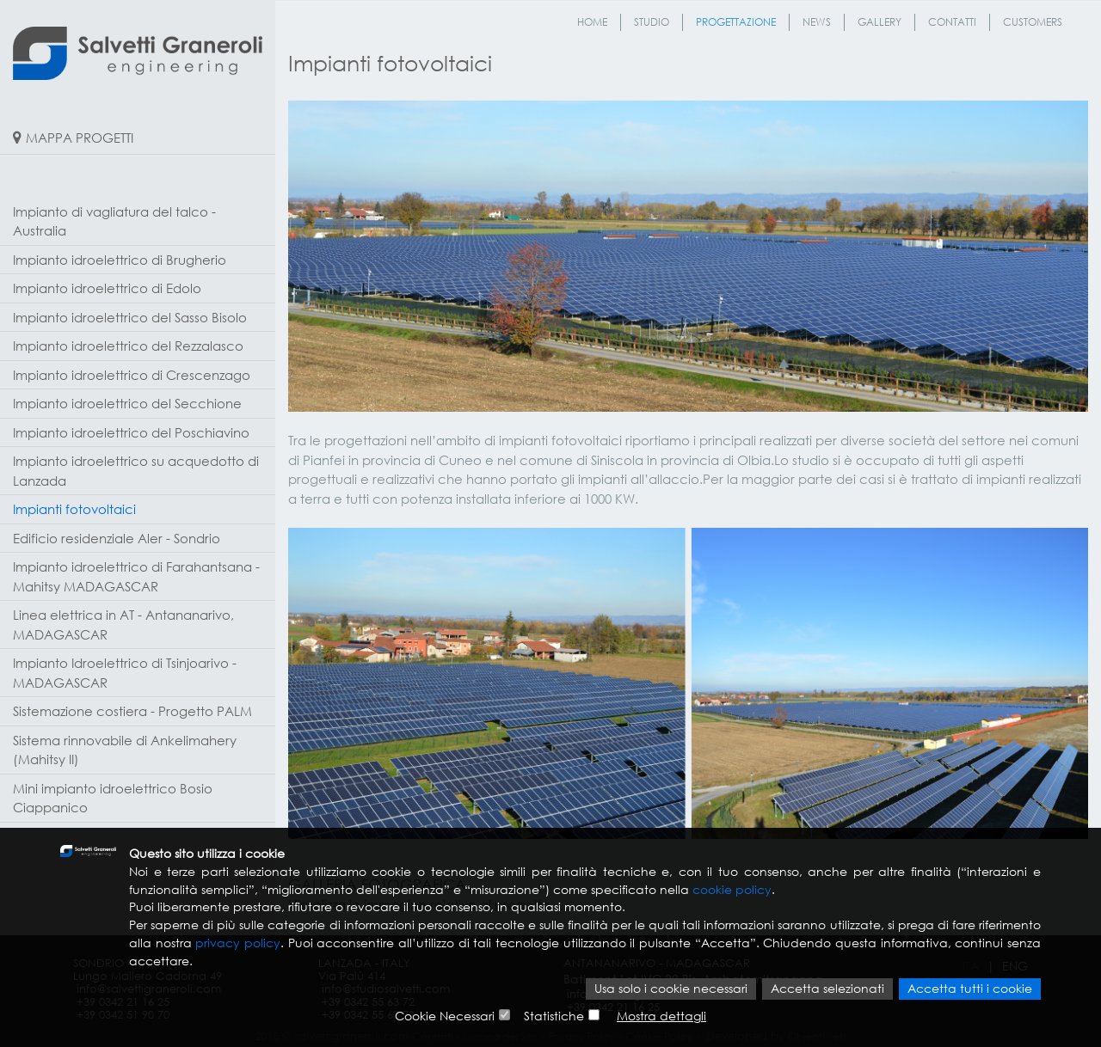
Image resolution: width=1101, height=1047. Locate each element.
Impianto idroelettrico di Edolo (107, 288)
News (817, 22)
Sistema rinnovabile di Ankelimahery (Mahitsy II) (125, 750)
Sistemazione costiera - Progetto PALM (132, 710)
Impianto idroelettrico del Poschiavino (131, 432)
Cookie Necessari (445, 1016)
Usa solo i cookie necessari (670, 990)
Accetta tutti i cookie (969, 990)
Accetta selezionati (827, 990)
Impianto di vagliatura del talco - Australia (114, 221)
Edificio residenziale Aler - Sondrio (116, 538)
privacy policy (237, 943)
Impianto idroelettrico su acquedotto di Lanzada (136, 470)
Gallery (879, 22)
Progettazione (736, 22)
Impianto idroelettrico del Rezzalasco (128, 345)
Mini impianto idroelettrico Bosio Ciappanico (112, 798)
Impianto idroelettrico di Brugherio (119, 259)
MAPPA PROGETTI (79, 137)
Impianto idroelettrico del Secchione (127, 403)
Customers (1032, 22)
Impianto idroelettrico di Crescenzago (131, 374)
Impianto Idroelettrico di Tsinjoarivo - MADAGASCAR (125, 672)
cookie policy (732, 889)
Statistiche (554, 1016)
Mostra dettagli (661, 1016)
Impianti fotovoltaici (74, 508)
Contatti (952, 22)
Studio (651, 22)
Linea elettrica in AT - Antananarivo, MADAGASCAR (123, 624)
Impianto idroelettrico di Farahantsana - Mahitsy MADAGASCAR (136, 576)
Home (592, 22)
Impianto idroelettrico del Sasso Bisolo (130, 317)
